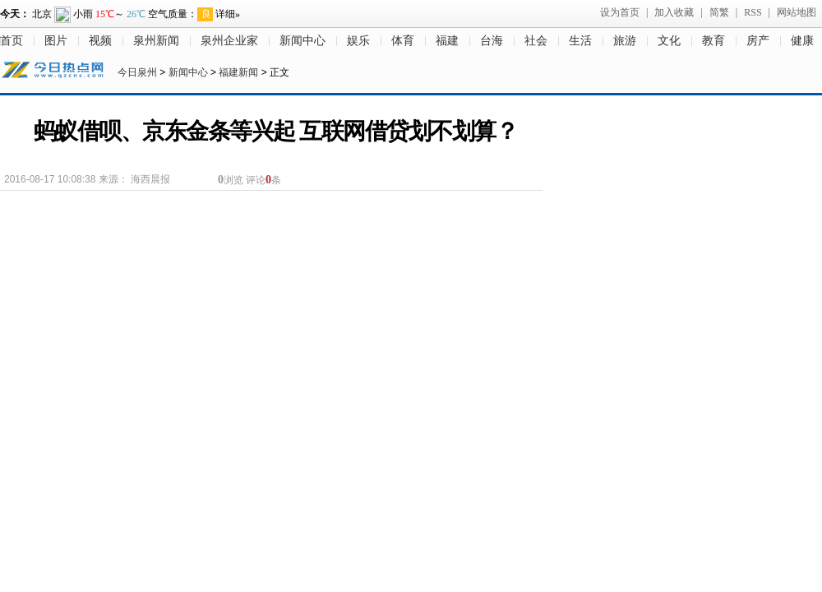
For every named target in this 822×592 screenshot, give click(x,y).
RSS (752, 12)
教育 (713, 41)
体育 (402, 41)
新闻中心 (302, 41)
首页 (11, 41)
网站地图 (796, 12)
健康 (802, 41)
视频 (100, 41)
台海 (491, 41)
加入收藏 (674, 12)
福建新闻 (238, 72)
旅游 (624, 41)
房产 (757, 41)
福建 (447, 41)
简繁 (719, 12)
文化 (669, 41)
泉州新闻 (156, 41)
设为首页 (620, 12)
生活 (580, 41)
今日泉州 (137, 72)
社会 (535, 41)
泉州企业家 (229, 41)
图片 (55, 41)
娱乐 (358, 41)
